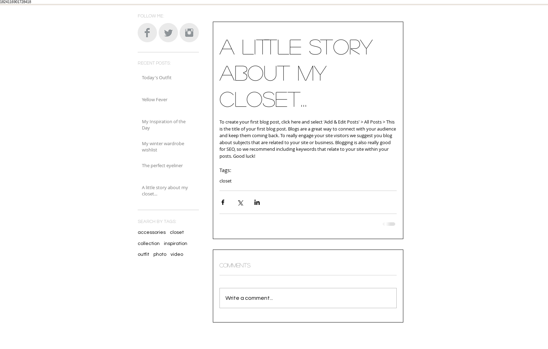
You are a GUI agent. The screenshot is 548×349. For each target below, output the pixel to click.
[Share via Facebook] (222, 202)
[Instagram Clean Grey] (189, 32)
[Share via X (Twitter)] (240, 202)
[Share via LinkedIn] (257, 202)
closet (177, 232)
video (177, 254)
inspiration (175, 243)
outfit (143, 254)
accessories (152, 232)
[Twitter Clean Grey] (168, 32)
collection (149, 243)
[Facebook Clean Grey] (147, 32)
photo (159, 254)
